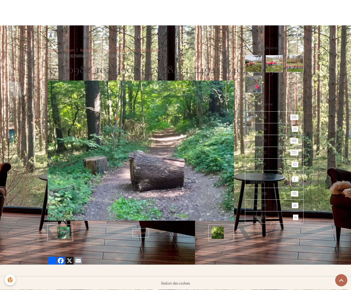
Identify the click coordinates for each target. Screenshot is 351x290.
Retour (141, 232)
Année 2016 (274, 117)
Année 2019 (274, 207)
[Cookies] (10, 279)
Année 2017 (274, 219)
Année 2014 (274, 129)
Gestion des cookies (175, 283)
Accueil (53, 50)
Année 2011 (274, 165)
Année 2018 (89, 50)
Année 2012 (274, 153)
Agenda (275, 34)
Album (69, 50)
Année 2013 (274, 141)
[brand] (52, 34)
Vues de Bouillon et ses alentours (274, 180)
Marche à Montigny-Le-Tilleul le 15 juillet (132, 50)
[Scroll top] (341, 280)
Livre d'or (293, 34)
